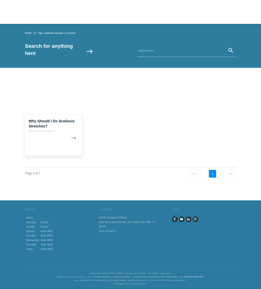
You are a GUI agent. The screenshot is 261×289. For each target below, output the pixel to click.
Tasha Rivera (138, 283)
